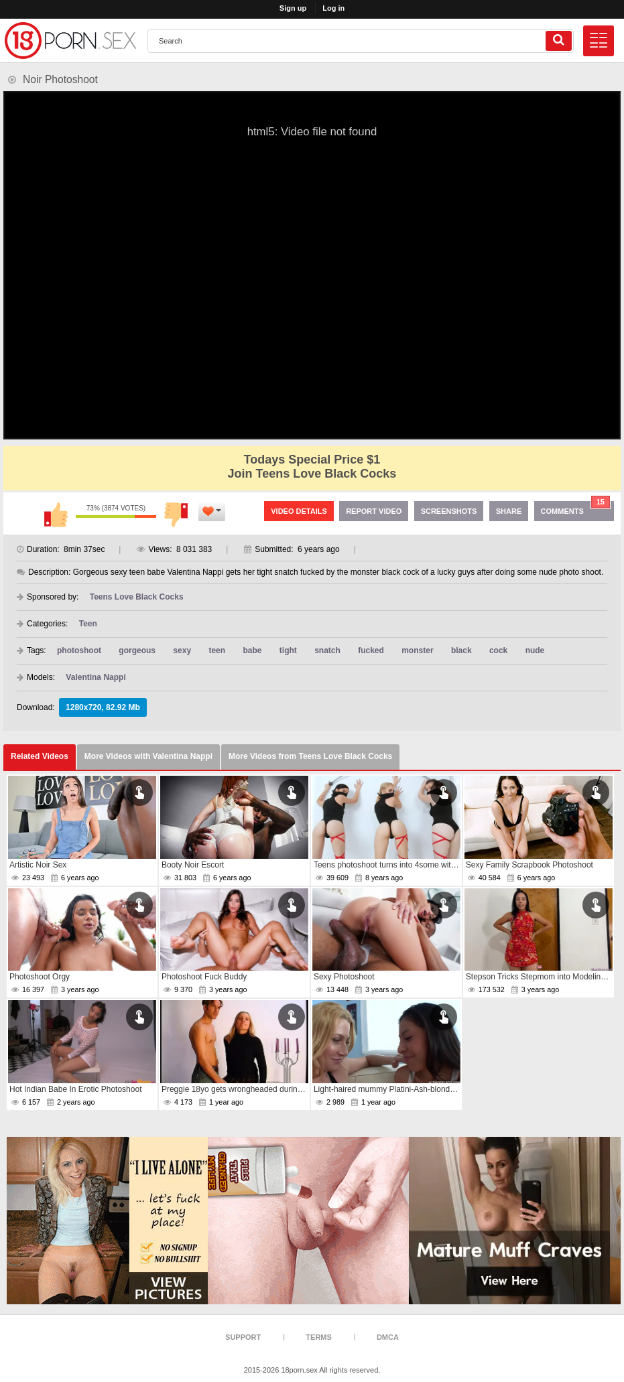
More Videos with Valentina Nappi (148, 756)
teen (216, 650)
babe (252, 650)
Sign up (292, 8)
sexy (182, 650)
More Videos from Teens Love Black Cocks (310, 756)
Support (243, 1337)
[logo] (70, 40)
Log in (333, 8)
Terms (319, 1337)
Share (509, 511)
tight (288, 650)
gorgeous (137, 650)
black (461, 650)
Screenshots (449, 511)
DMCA (388, 1337)
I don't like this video (176, 514)
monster (417, 650)
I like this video (55, 514)
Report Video (373, 511)
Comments (576, 508)
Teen (88, 623)
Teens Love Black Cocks (137, 597)
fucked (371, 650)
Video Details (299, 511)
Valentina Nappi (95, 677)
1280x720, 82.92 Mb (103, 707)
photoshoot (79, 650)
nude (535, 650)
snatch (327, 650)
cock (498, 650)
